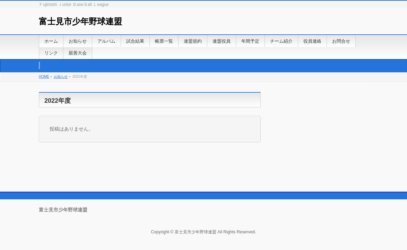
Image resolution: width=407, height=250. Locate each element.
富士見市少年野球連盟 (80, 21)
